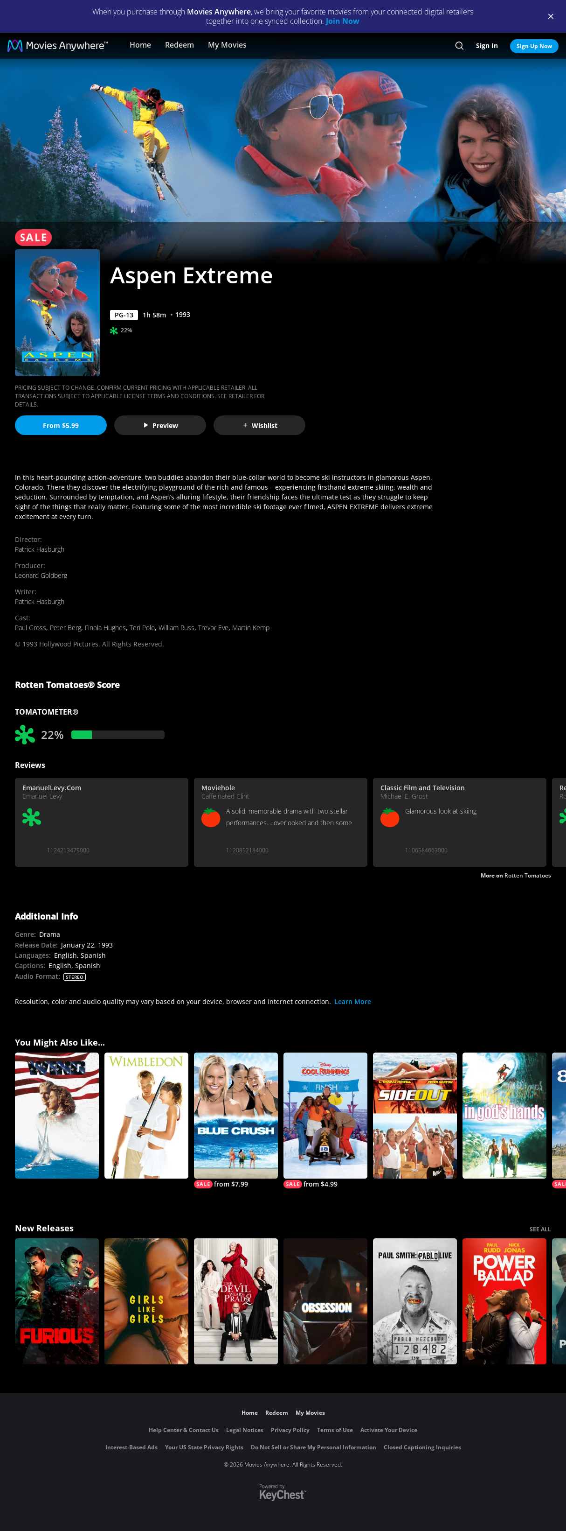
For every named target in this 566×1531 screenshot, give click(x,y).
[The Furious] (57, 1301)
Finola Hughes (105, 627)
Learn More (352, 1001)
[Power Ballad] (504, 1301)
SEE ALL (540, 1229)
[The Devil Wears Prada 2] (236, 1301)
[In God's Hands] (504, 1116)
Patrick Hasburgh (39, 549)
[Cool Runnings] (325, 1120)
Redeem (179, 45)
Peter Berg (65, 627)
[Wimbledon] (146, 1116)
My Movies (227, 45)
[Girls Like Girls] (146, 1301)
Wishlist (259, 425)
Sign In (487, 45)
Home (140, 45)
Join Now (342, 21)
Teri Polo (142, 627)
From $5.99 (61, 425)
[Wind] (57, 1116)
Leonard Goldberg (41, 575)
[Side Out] (415, 1116)
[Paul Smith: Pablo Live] (415, 1301)
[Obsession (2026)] (325, 1301)
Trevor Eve (213, 627)
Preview (160, 425)
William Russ (176, 627)
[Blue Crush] (236, 1120)
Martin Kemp (250, 627)
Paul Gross (30, 627)
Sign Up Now (534, 46)
